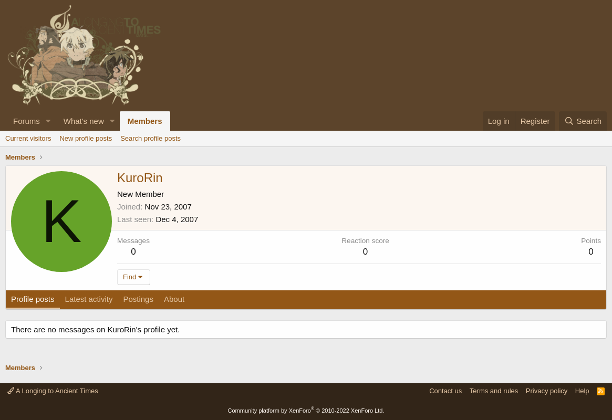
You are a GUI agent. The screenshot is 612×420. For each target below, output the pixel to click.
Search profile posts (150, 138)
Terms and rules (494, 391)
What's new (84, 121)
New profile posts (85, 138)
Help (582, 391)
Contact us (445, 391)
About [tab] (174, 299)
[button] (48, 121)
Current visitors (28, 138)
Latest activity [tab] (89, 299)
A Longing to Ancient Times (52, 391)
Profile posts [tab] (33, 299)
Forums (26, 121)
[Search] (583, 121)
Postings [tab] (138, 299)
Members (145, 121)
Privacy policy (546, 391)
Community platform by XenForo (306, 410)
